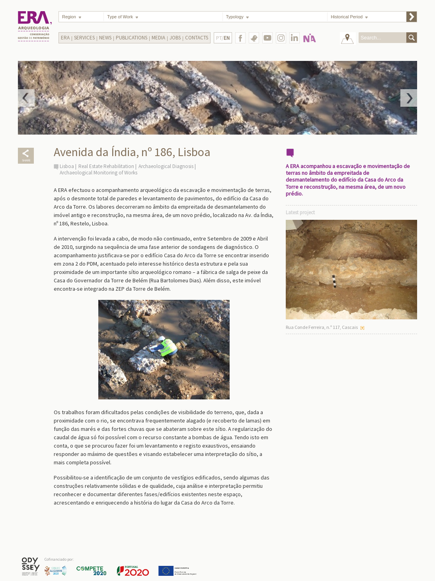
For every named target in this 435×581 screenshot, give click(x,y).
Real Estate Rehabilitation (106, 166)
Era (65, 37)
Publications (131, 37)
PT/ (223, 38)
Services (84, 37)
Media (158, 37)
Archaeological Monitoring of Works (98, 172)
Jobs (175, 37)
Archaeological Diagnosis (165, 166)
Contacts (196, 37)
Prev (26, 98)
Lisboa (67, 166)
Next (408, 98)
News (105, 37)
